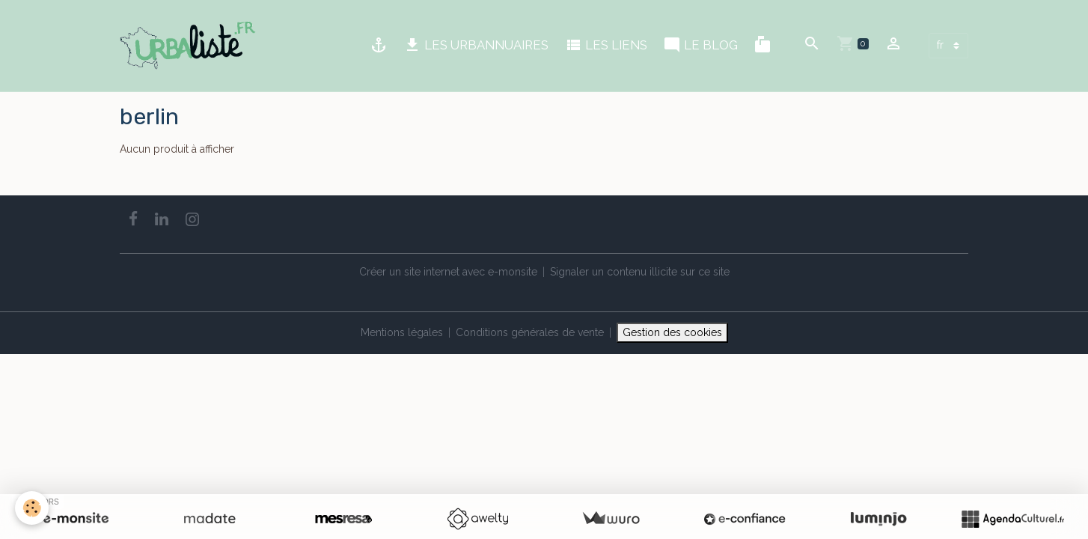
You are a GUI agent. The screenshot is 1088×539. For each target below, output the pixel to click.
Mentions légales (402, 332)
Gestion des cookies (672, 332)
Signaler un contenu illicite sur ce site (640, 272)
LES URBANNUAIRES (475, 45)
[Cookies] (32, 508)
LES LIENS (605, 45)
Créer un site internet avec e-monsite (448, 272)
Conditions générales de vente (530, 332)
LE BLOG (700, 45)
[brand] (190, 46)
